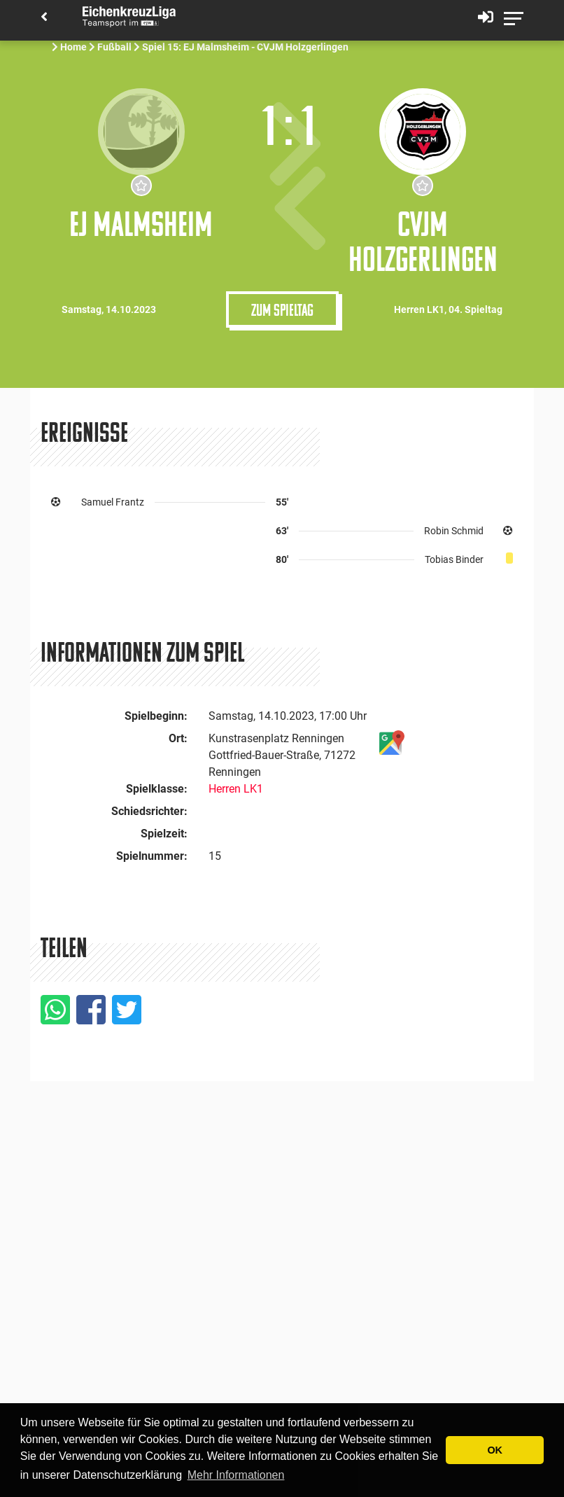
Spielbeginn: (156, 716)
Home (73, 47)
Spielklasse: (157, 788)
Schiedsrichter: (149, 811)
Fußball (114, 47)
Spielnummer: (152, 856)
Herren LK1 (236, 788)
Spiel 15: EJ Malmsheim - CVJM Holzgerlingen (246, 47)
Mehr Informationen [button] (236, 1475)
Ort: (178, 738)
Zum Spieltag (282, 309)
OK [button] (494, 1450)
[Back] (44, 18)
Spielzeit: (164, 833)
